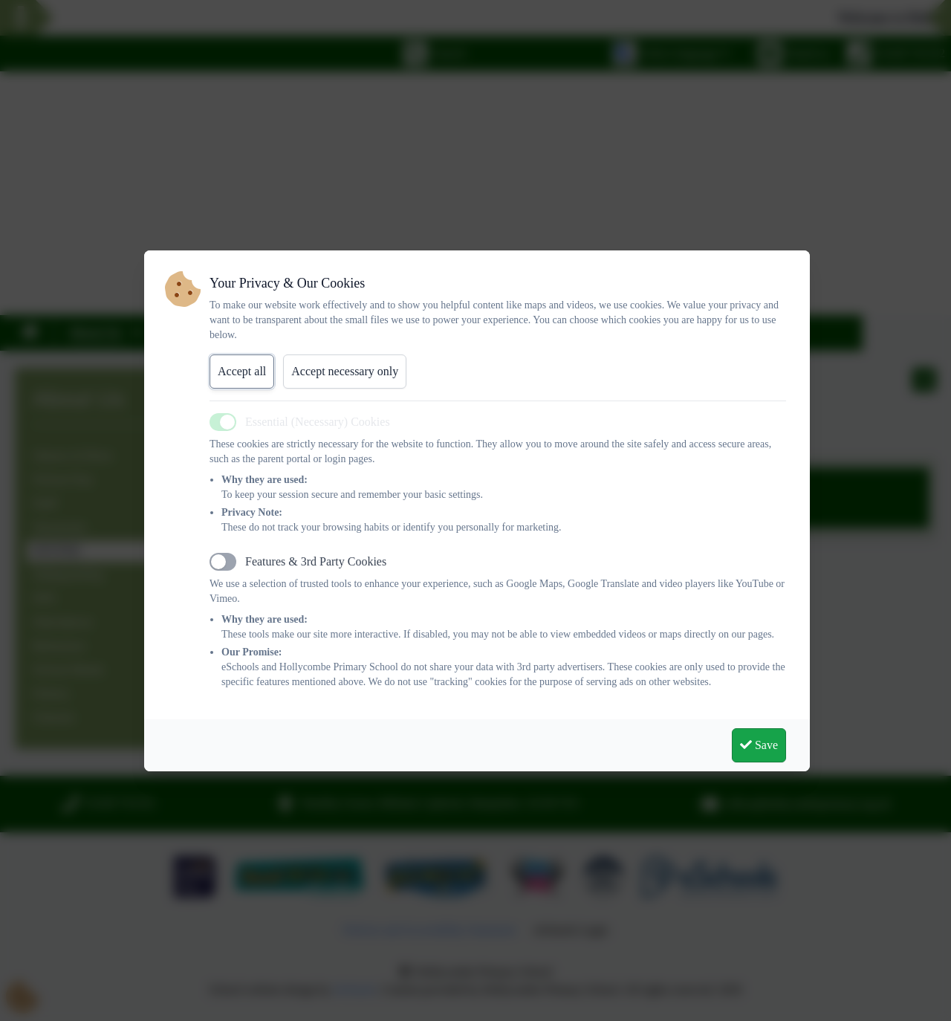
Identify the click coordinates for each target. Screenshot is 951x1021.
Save (759, 745)
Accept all (242, 371)
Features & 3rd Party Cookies (315, 561)
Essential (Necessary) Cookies (317, 421)
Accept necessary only (344, 371)
